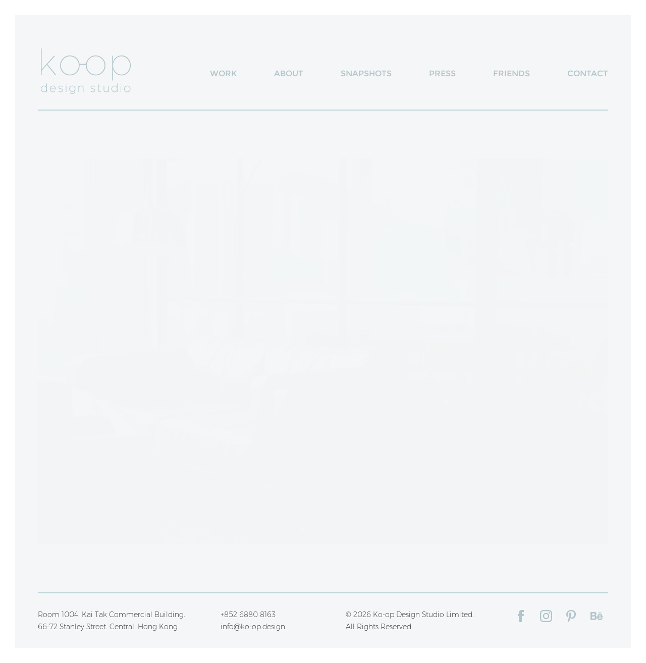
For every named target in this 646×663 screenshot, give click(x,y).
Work (223, 73)
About (288, 73)
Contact (587, 73)
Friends (511, 73)
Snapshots (366, 73)
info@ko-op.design (253, 626)
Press (442, 73)
